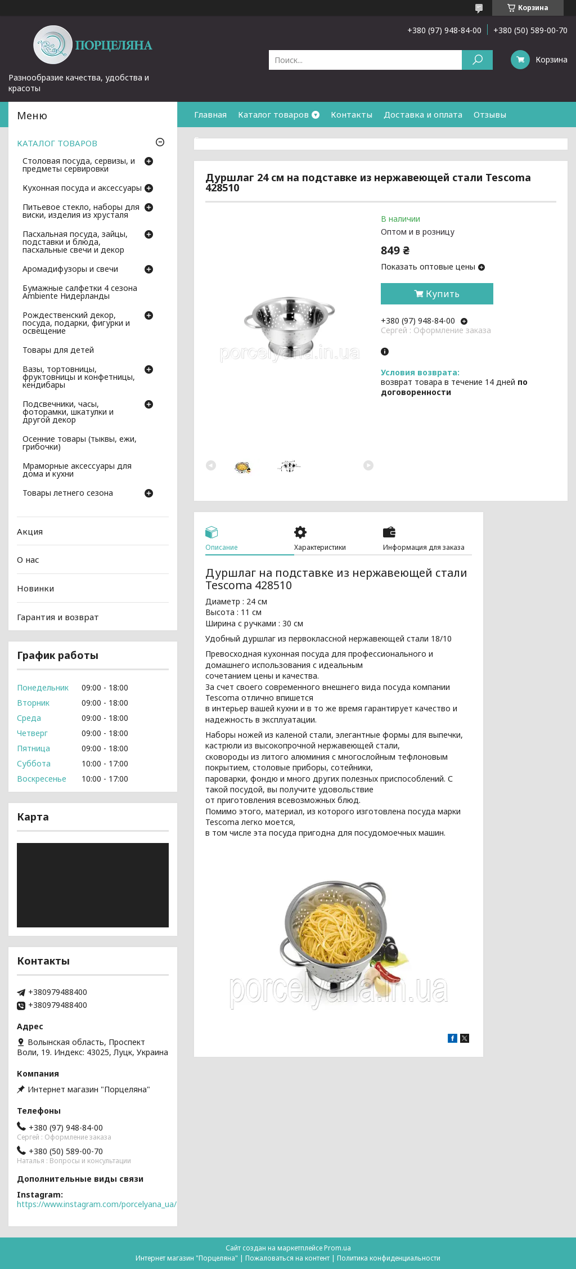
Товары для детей (58, 350)
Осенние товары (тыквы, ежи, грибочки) (79, 443)
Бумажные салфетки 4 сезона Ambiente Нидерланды (79, 292)
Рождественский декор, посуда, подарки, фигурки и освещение (76, 323)
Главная (210, 114)
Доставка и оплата (423, 114)
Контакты (351, 114)
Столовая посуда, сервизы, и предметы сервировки (78, 165)
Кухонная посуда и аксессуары (82, 188)
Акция (30, 531)
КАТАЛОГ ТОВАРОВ (57, 143)
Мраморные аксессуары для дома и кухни (77, 470)
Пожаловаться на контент (287, 1258)
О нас (28, 559)
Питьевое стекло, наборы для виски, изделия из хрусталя (81, 211)
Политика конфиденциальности (388, 1258)
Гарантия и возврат (235, 139)
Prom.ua (337, 1248)
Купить (443, 294)
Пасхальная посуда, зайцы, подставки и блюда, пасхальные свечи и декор (75, 242)
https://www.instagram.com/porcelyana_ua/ (97, 1204)
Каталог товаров (273, 114)
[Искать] (477, 60)
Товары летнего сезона (67, 493)
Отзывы (490, 114)
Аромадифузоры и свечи (70, 269)
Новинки (35, 588)
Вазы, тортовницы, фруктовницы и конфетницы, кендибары (78, 377)
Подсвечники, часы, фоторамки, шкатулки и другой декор (68, 412)
